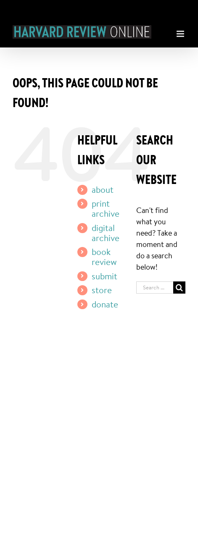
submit (104, 276)
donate (105, 304)
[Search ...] (154, 287)
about (103, 189)
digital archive (105, 233)
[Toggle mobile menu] (181, 31)
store (102, 290)
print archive (105, 208)
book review (104, 257)
